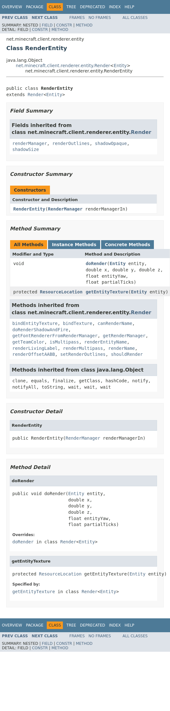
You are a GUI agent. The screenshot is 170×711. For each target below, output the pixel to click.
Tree (71, 7)
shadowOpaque (111, 143)
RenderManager (65, 208)
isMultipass (64, 341)
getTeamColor (28, 341)
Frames (77, 17)
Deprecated (92, 7)
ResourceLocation (61, 291)
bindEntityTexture (35, 323)
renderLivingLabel (35, 348)
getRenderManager (124, 335)
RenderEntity (29, 208)
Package (34, 7)
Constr (64, 25)
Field (47, 25)
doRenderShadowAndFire (40, 329)
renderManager (29, 143)
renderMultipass (83, 348)
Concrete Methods (127, 244)
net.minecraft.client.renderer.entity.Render (63, 65)
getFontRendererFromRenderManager (55, 335)
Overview (12, 7)
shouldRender (127, 354)
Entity (120, 65)
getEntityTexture (107, 291)
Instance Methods (74, 244)
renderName (121, 348)
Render (35, 94)
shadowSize (25, 149)
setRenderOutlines (83, 354)
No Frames (99, 17)
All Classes (135, 17)
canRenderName (115, 323)
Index (115, 7)
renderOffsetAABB (33, 354)
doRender (96, 263)
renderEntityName (105, 341)
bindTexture (77, 323)
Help (129, 7)
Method (84, 25)
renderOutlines (70, 143)
